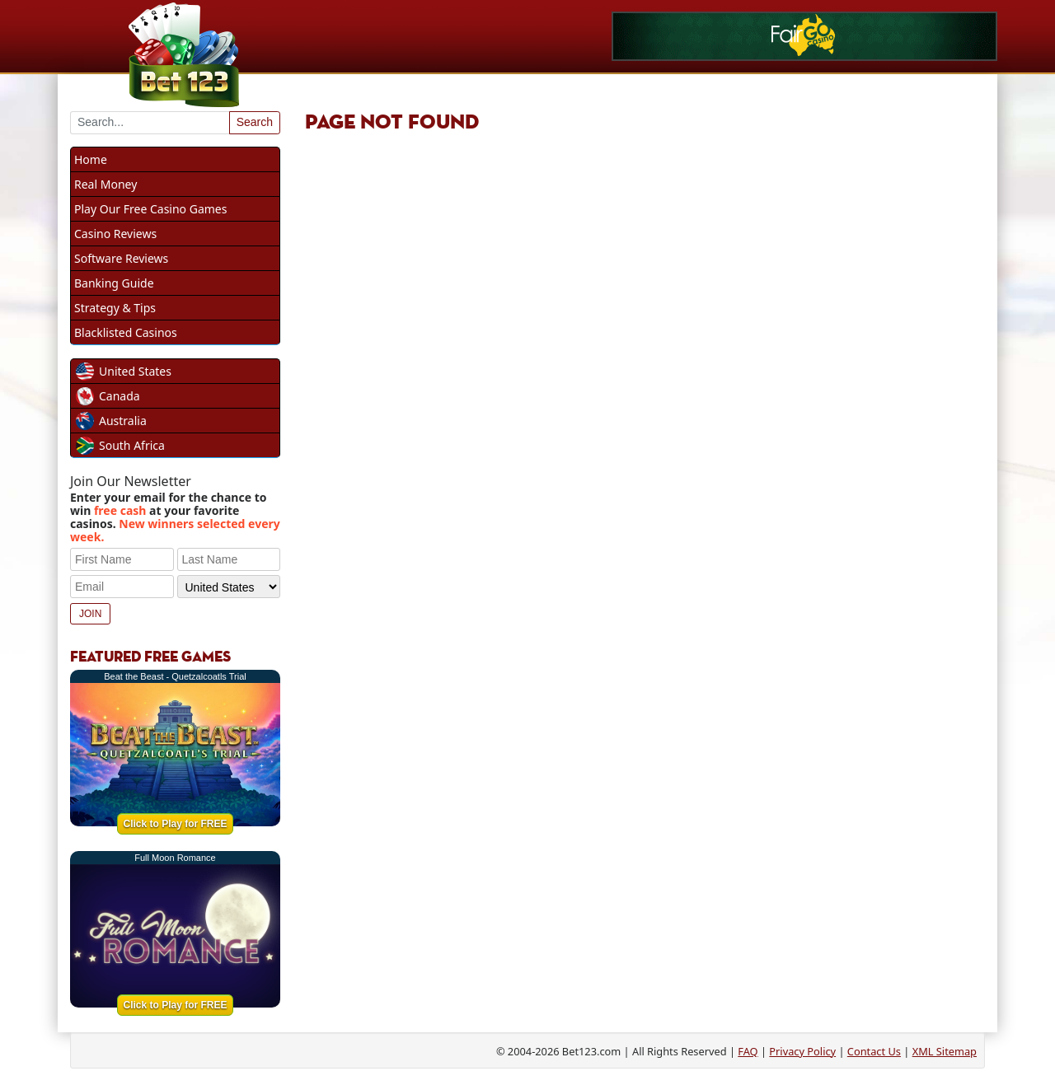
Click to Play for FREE (175, 824)
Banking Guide (114, 283)
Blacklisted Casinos (125, 332)
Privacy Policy (802, 1051)
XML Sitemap (944, 1051)
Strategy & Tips (115, 308)
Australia (123, 420)
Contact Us (874, 1051)
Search (255, 122)
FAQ (747, 1051)
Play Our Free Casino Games (150, 209)
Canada (119, 396)
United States (135, 371)
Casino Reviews (115, 233)
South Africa (132, 445)
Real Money (105, 184)
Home (90, 159)
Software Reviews (121, 258)
